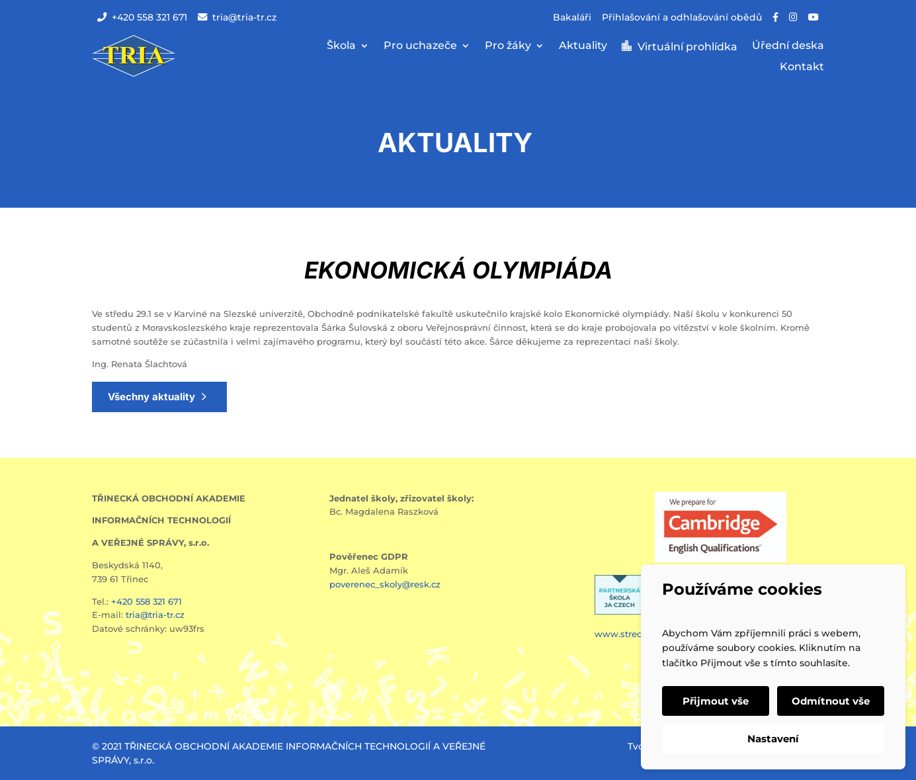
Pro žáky (508, 46)
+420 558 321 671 (142, 17)
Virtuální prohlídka (687, 47)
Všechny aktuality (151, 396)
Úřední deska (788, 46)
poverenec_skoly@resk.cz (384, 584)
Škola (341, 46)
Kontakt (802, 67)
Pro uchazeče (420, 46)
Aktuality (583, 46)
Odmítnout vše (831, 701)
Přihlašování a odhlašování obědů (682, 17)
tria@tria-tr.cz (237, 17)
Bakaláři (572, 17)
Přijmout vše (716, 701)
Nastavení (773, 738)
